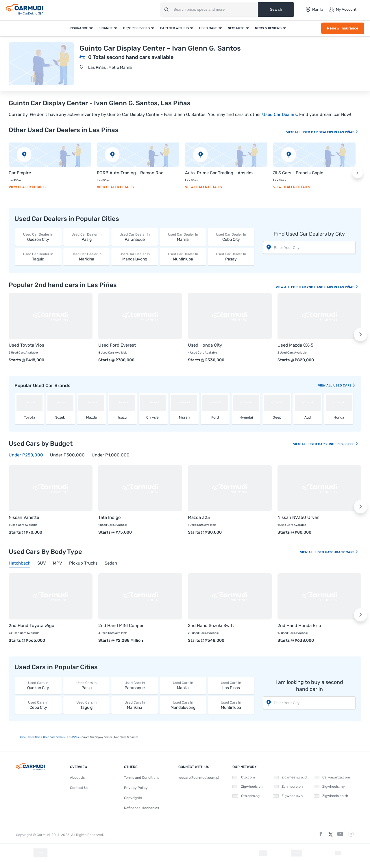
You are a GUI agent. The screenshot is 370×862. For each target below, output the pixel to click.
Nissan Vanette (24, 517)
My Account (342, 9)
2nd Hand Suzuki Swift (211, 625)
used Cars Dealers (54, 737)
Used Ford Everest (117, 345)
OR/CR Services (136, 28)
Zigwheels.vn (288, 796)
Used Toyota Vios (26, 345)
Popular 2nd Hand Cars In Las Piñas (324, 287)
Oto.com (243, 777)
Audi (308, 417)
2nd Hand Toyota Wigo (31, 625)
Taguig (38, 256)
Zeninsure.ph (288, 787)
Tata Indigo (109, 517)
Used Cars (208, 28)
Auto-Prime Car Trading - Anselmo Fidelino (220, 172)
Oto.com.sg (246, 796)
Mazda (91, 417)
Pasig (86, 237)
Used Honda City (205, 345)
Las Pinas (231, 685)
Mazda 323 (199, 517)
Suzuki (60, 417)
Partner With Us (174, 28)
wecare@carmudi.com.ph (199, 778)
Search (276, 9)
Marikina (86, 256)
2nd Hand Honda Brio (299, 625)
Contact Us (79, 788)
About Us (77, 778)
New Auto (236, 28)
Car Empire (20, 172)
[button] (357, 173)
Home (22, 737)
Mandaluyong (134, 256)
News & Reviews (268, 28)
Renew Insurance (342, 28)
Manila (183, 237)
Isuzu (122, 417)
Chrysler (153, 417)
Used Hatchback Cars (336, 552)
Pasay (231, 256)
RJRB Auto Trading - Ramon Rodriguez (132, 172)
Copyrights (133, 798)
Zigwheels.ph (247, 787)
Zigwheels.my (329, 787)
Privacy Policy (136, 788)
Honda (339, 417)
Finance (106, 28)
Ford (215, 417)
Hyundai (246, 417)
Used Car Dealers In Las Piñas (329, 132)
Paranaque (134, 237)
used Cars (344, 385)
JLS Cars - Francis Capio (298, 172)
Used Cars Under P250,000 (333, 444)
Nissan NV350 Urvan (298, 517)
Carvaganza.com (332, 777)
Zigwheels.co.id (290, 777)
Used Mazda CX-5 (295, 345)
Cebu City (231, 237)
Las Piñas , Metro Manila (110, 67)
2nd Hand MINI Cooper (121, 625)
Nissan (184, 417)
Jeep (277, 417)
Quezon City (38, 237)
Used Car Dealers (279, 114)
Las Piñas (73, 737)
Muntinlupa (183, 256)
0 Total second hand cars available (130, 57)
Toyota (29, 417)
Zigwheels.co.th (331, 796)
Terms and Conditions (141, 778)
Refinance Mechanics (141, 808)
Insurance (79, 28)
